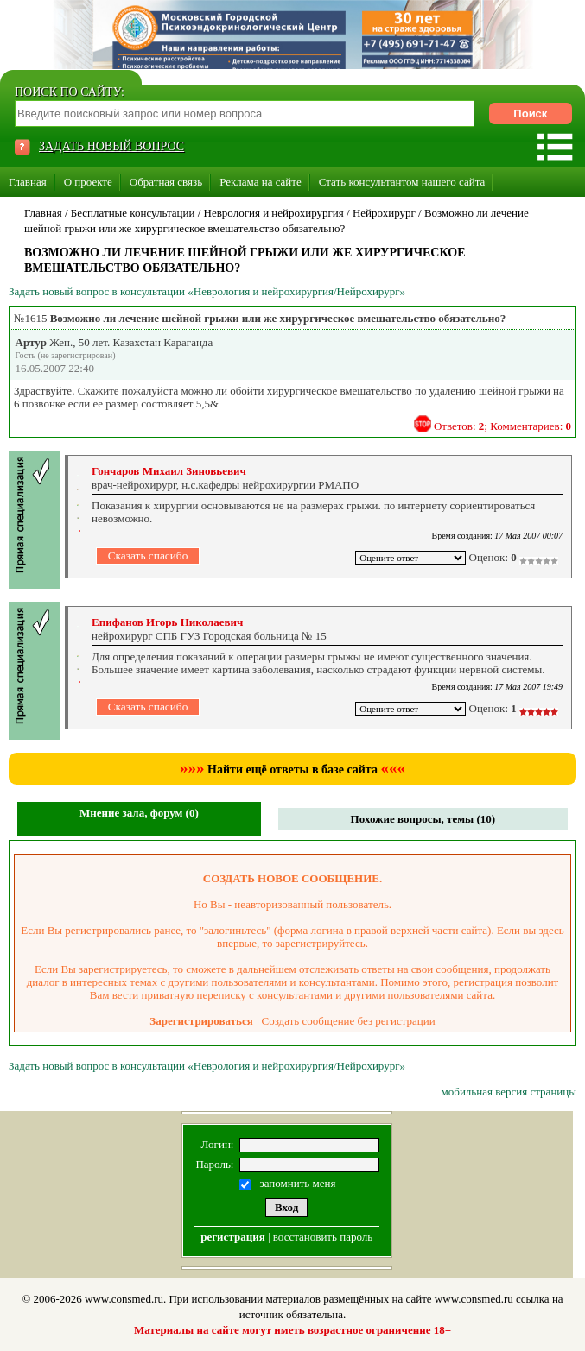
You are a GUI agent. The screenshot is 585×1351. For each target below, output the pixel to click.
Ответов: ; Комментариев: (502, 426)
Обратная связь (166, 181)
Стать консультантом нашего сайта (402, 181)
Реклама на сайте (260, 181)
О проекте (88, 181)
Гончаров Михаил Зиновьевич (169, 470)
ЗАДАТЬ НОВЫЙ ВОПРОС (111, 146)
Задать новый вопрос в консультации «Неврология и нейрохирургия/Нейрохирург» (207, 291)
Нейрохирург (384, 212)
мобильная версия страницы (509, 1091)
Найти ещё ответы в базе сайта (292, 769)
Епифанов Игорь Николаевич (167, 622)
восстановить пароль (322, 1236)
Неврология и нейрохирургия (274, 212)
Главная (28, 181)
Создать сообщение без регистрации (349, 1020)
